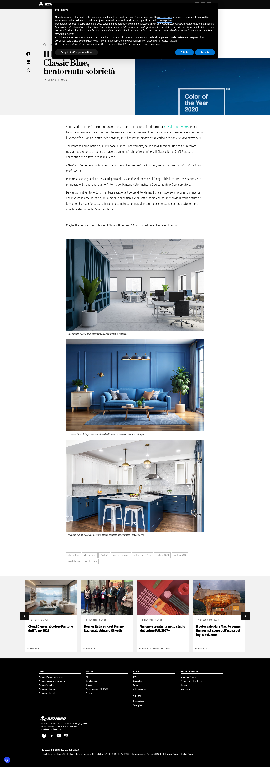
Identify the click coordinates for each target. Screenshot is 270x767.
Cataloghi (185, 685)
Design (89, 693)
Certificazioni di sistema (191, 681)
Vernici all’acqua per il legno (51, 677)
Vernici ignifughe (46, 685)
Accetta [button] (205, 52)
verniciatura (74, 561)
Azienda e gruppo (188, 677)
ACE (87, 677)
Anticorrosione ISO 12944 (97, 689)
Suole (135, 685)
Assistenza (185, 689)
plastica (138, 671)
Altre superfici (139, 689)
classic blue (74, 555)
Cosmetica (137, 681)
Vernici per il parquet (48, 689)
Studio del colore (162, 649)
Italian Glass (138, 701)
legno (42, 671)
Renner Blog (33, 649)
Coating (104, 555)
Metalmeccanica (93, 681)
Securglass (137, 705)
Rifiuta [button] (184, 52)
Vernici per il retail (47, 693)
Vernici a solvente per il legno (52, 681)
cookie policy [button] (164, 20)
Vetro (137, 695)
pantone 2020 (162, 555)
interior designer (121, 555)
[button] (28, 53)
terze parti (108, 23)
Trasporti (90, 685)
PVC (135, 677)
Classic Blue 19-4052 (177, 127)
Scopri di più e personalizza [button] (76, 52)
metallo (91, 671)
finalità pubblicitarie (75, 30)
